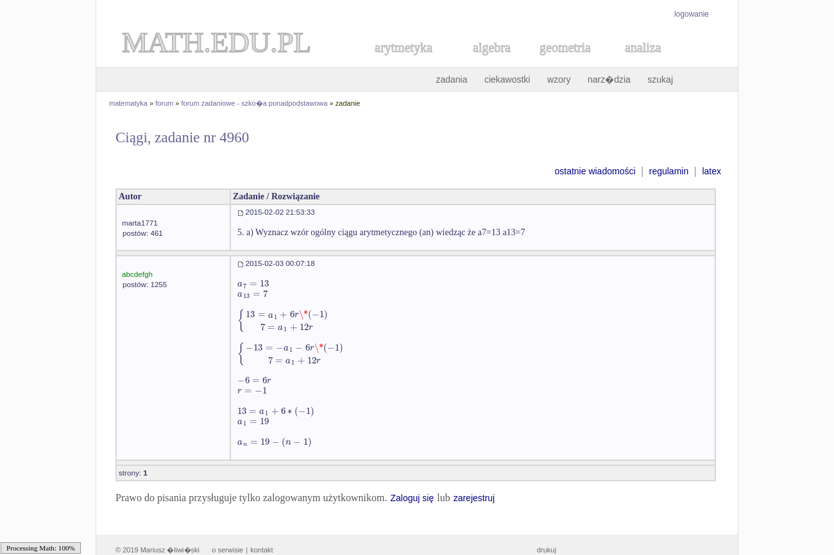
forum (164, 103)
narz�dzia (609, 79)
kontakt (261, 550)
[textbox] (253, 283)
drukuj (546, 550)
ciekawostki (507, 79)
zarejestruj (474, 498)
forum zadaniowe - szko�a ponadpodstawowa (255, 103)
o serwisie (227, 550)
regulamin (668, 171)
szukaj (660, 79)
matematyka (128, 103)
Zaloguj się (412, 498)
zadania (451, 79)
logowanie (691, 14)
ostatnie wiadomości (594, 171)
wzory (559, 79)
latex (711, 171)
